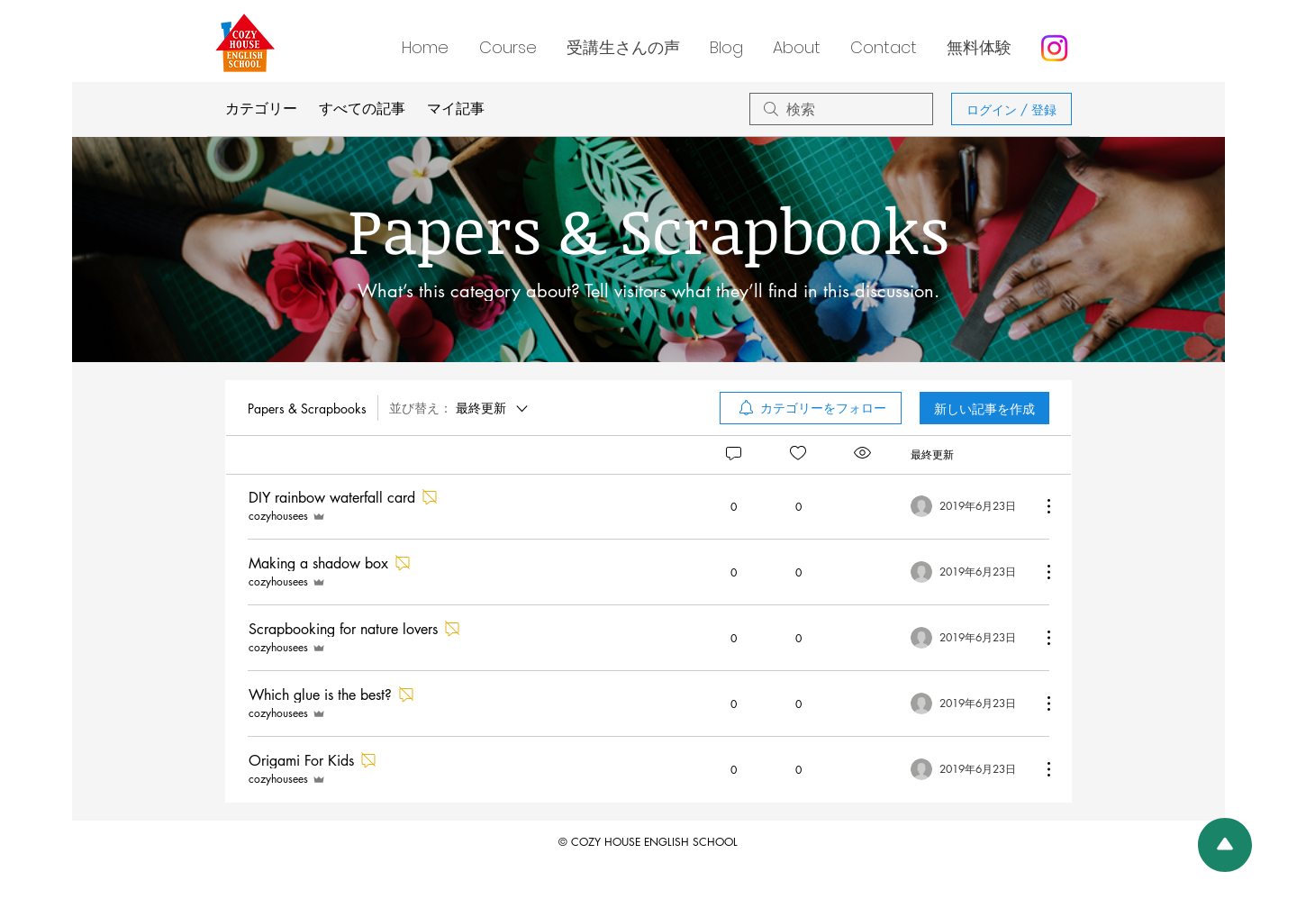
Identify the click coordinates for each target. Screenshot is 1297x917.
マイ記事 (456, 108)
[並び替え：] (460, 408)
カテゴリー (261, 108)
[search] (841, 109)
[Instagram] (1054, 48)
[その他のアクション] (1039, 506)
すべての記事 (362, 108)
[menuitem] (811, 408)
